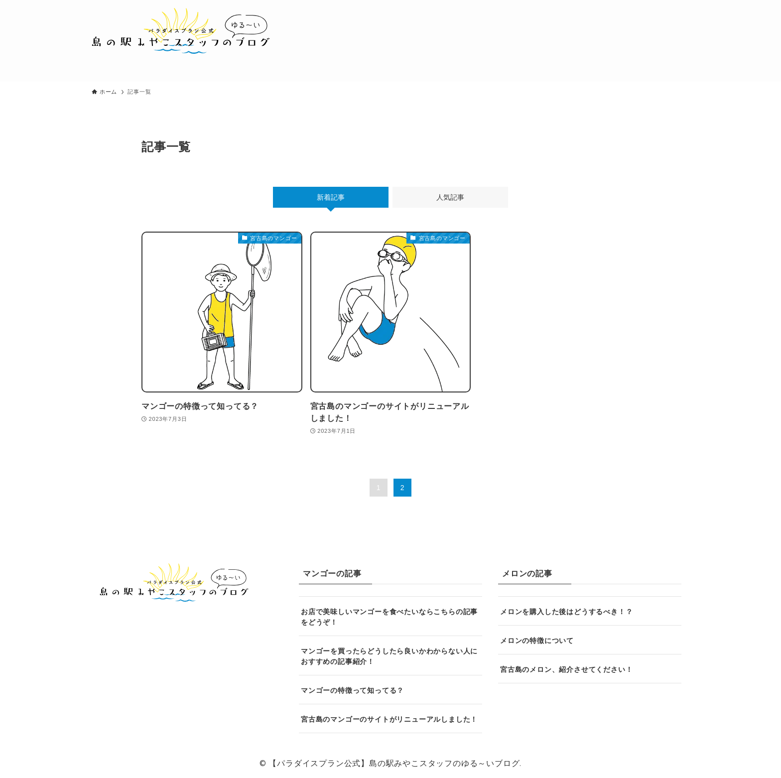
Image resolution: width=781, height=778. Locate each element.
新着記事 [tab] (331, 197)
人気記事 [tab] (450, 197)
